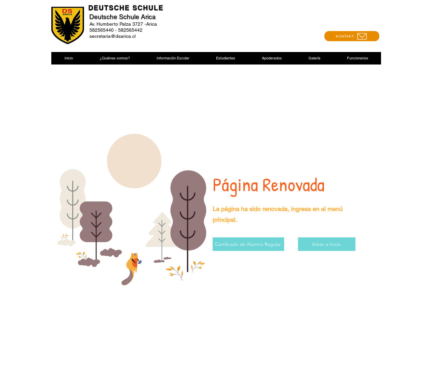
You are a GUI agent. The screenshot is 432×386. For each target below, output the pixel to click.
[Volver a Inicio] (326, 244)
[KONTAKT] (352, 36)
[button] (114, 58)
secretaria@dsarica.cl (112, 36)
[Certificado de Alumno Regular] (248, 244)
